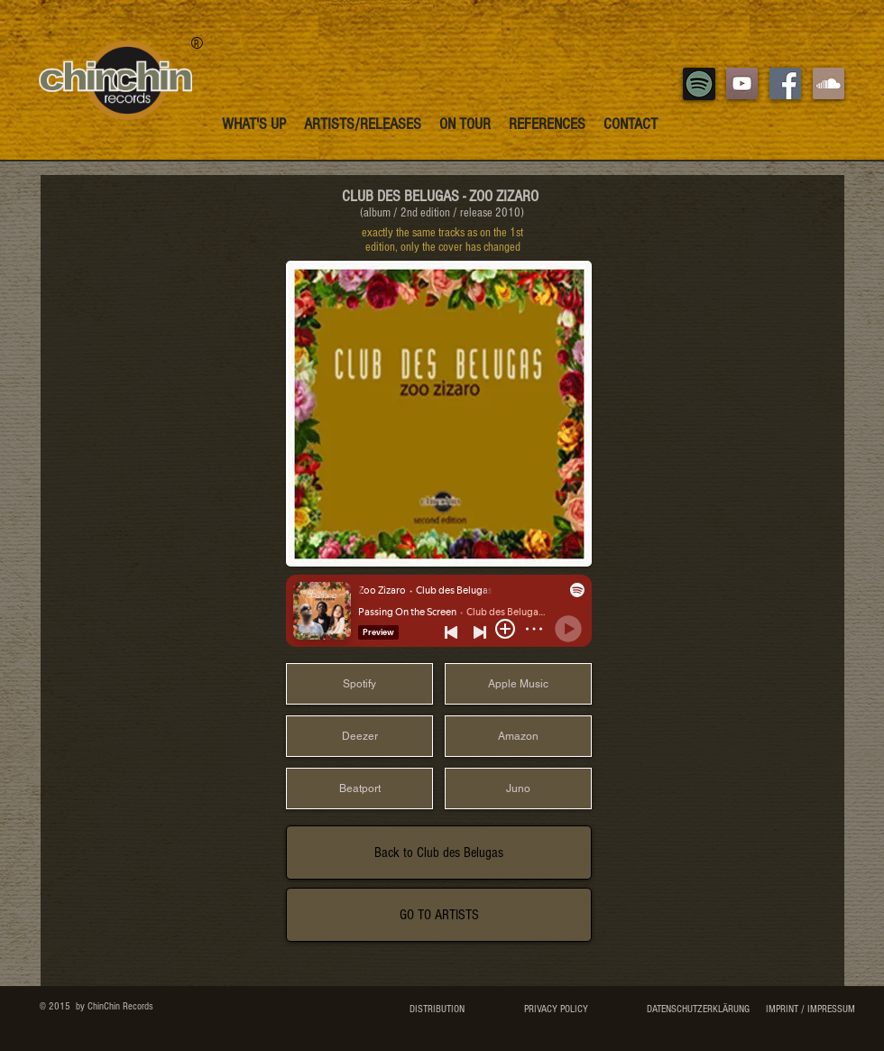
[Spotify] (359, 684)
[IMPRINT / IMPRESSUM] (810, 1009)
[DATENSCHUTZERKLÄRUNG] (697, 1009)
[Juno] (518, 788)
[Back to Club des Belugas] (439, 852)
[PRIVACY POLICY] (555, 1009)
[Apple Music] (518, 684)
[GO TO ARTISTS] (439, 915)
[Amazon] (518, 736)
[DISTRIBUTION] (437, 1009)
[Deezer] (359, 736)
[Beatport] (359, 788)
